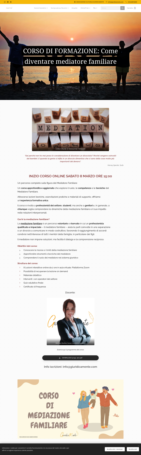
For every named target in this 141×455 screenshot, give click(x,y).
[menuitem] (38, 8)
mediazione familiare (31, 223)
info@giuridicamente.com (115, 2)
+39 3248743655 (132, 2)
